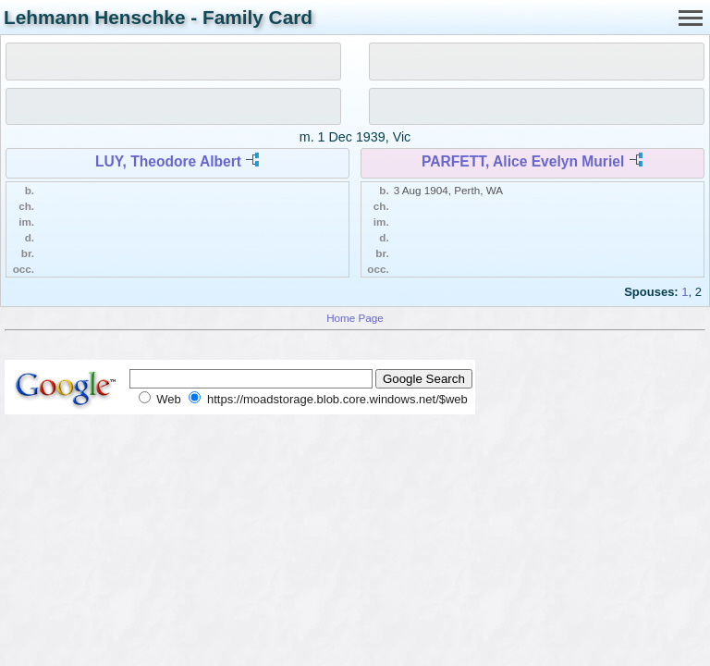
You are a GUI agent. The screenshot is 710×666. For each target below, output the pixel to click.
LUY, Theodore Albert (168, 161)
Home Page (355, 318)
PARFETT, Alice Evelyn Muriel (523, 161)
